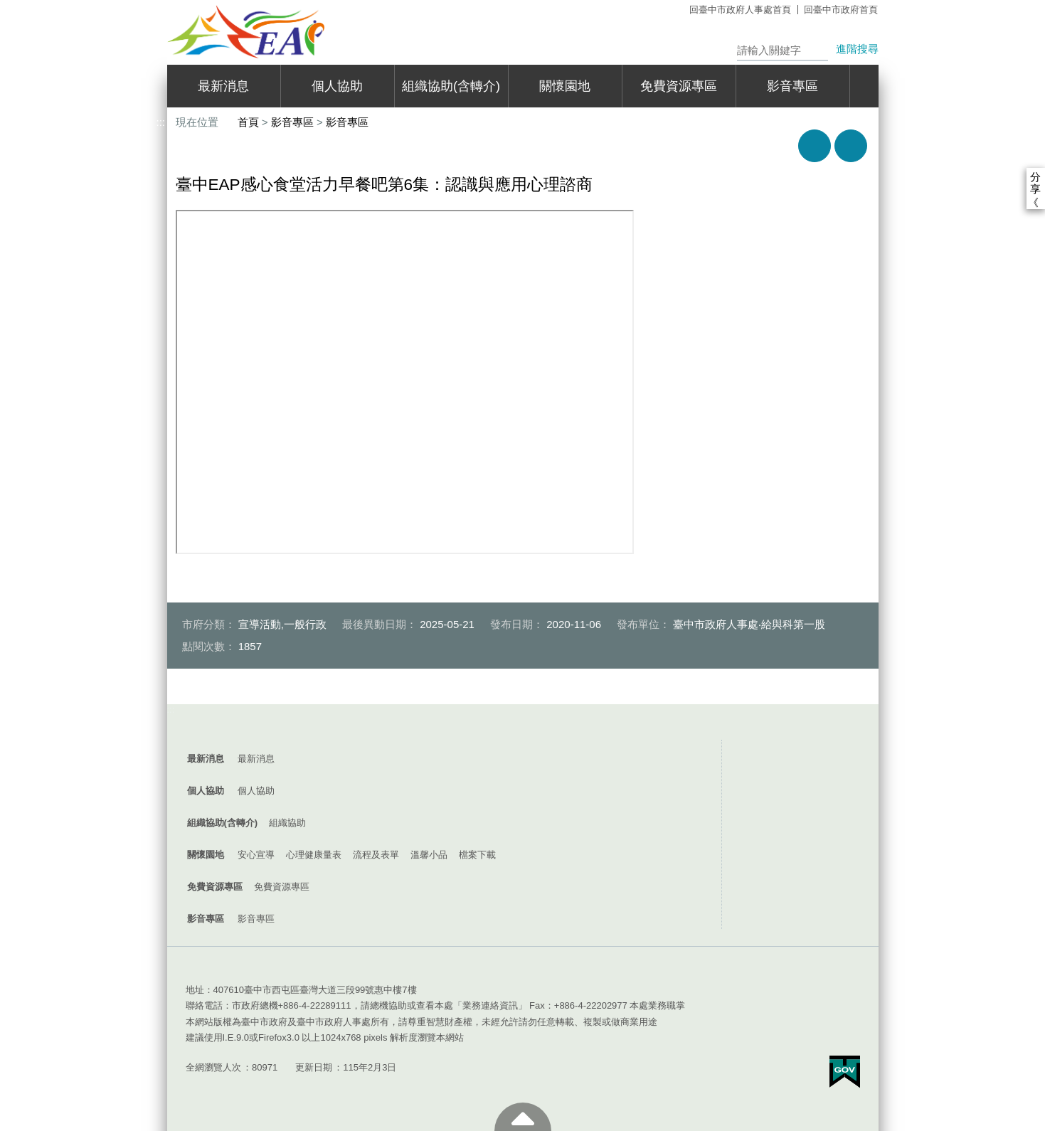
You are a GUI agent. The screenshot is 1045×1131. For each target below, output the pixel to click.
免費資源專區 (678, 86)
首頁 (248, 122)
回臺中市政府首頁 (841, 9)
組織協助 (287, 822)
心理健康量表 (313, 854)
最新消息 (223, 86)
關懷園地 (564, 86)
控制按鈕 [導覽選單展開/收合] (523, 725)
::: (161, 6)
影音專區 (792, 86)
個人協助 (337, 86)
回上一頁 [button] (850, 145)
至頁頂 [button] (522, 1117)
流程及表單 (376, 854)
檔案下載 (477, 854)
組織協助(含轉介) (451, 86)
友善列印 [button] (814, 145)
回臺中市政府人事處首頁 (740, 9)
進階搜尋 (857, 49)
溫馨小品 (428, 854)
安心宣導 (256, 854)
